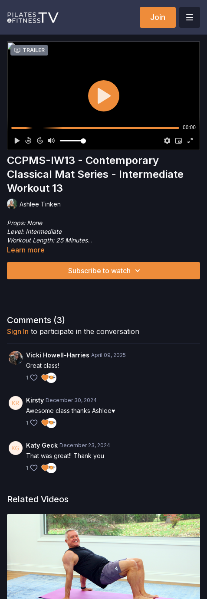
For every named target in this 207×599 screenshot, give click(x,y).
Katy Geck (42, 445)
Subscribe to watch (105, 270)
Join (157, 17)
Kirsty (35, 400)
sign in (18, 331)
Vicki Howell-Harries (57, 355)
